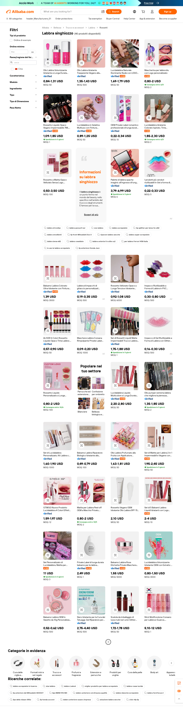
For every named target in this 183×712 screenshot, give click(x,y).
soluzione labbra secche (108, 699)
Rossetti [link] (104, 27)
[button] (103, 11)
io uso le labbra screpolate (57, 248)
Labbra (91, 27)
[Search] (114, 11)
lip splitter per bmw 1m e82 (146, 228)
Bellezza (57, 27)
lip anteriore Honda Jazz (88, 248)
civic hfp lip (132, 699)
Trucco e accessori (75, 27)
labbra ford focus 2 (153, 693)
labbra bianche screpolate (125, 693)
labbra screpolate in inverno (23, 686)
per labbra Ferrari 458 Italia (134, 241)
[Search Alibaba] (71, 11)
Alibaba (45, 27)
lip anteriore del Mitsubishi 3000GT (26, 693)
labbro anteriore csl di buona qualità (90, 693)
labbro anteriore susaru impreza (75, 699)
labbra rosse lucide (133, 686)
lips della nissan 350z (20, 699)
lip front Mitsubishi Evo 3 (79, 234)
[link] (179, 683)
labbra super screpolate (137, 234)
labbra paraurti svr (75, 228)
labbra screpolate (118, 228)
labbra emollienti (53, 234)
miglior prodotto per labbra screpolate (100, 686)
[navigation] (23, 335)
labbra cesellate (75, 241)
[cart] (144, 12)
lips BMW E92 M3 (58, 693)
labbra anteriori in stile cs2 (102, 241)
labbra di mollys (52, 228)
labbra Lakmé (68, 686)
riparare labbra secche (108, 234)
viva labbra (49, 686)
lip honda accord (45, 699)
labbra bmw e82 (52, 241)
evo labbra (97, 228)
